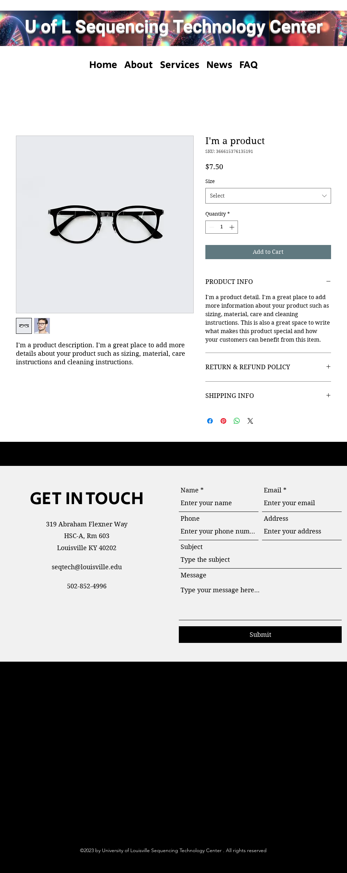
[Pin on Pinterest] (223, 421)
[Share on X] (250, 421)
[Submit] (260, 634)
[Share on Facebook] (210, 421)
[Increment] (232, 227)
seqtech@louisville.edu (87, 567)
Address (276, 518)
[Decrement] (210, 227)
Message (193, 575)
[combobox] (268, 196)
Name (190, 490)
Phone (190, 518)
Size (210, 181)
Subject (192, 547)
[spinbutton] (221, 227)
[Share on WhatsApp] (237, 421)
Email (272, 490)
